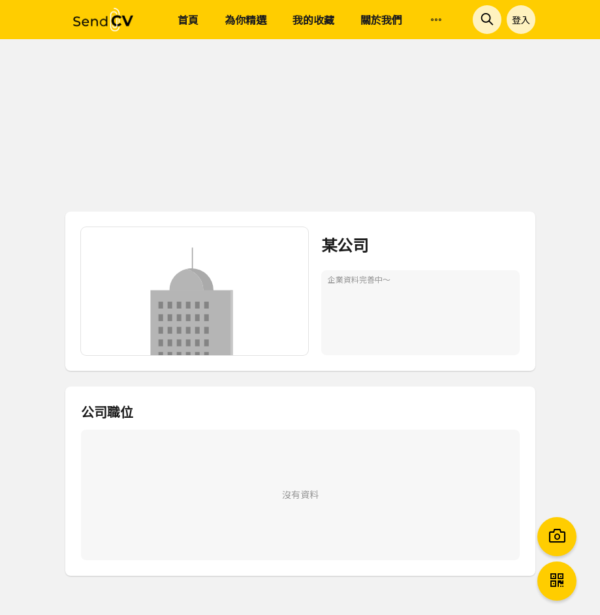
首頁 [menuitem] (188, 19)
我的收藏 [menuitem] (313, 19)
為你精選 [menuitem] (245, 19)
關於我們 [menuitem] (381, 19)
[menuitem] (436, 20)
